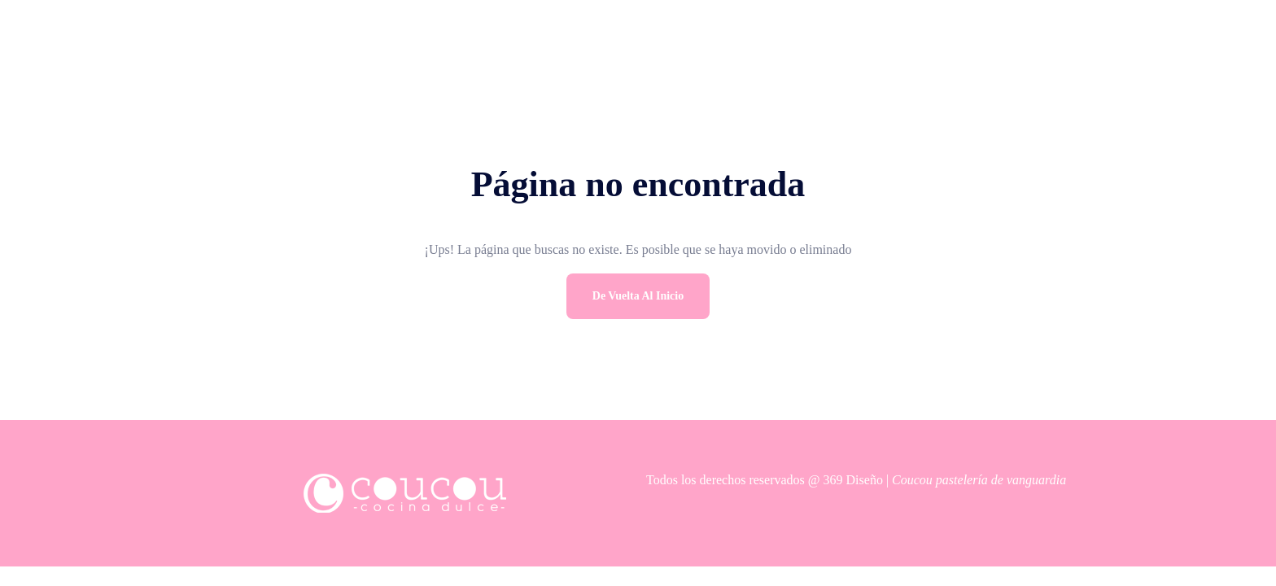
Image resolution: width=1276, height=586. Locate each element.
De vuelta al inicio (638, 296)
